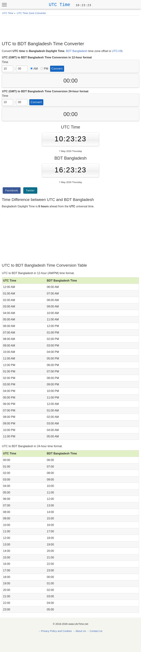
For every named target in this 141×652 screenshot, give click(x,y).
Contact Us (96, 631)
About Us (80, 631)
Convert (57, 68)
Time (5, 62)
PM (44, 68)
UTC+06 (117, 51)
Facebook (11, 190)
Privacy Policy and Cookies (56, 631)
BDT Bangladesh (77, 51)
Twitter (30, 190)
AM (34, 68)
